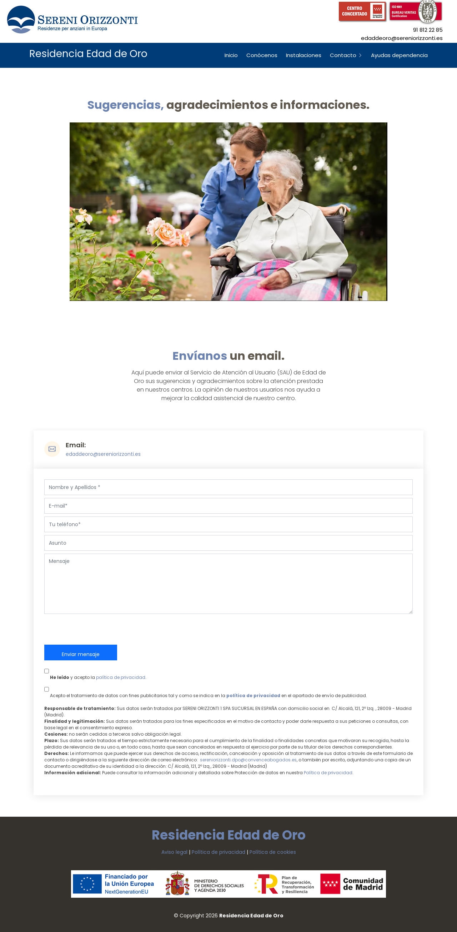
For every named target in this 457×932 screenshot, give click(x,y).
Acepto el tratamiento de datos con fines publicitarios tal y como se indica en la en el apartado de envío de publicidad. (205, 690)
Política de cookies (273, 852)
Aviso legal (174, 852)
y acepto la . (95, 671)
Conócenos (261, 55)
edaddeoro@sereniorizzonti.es (103, 454)
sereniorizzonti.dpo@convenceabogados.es (248, 760)
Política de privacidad (328, 773)
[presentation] (98, 631)
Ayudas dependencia (399, 55)
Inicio (231, 55)
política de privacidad (120, 677)
